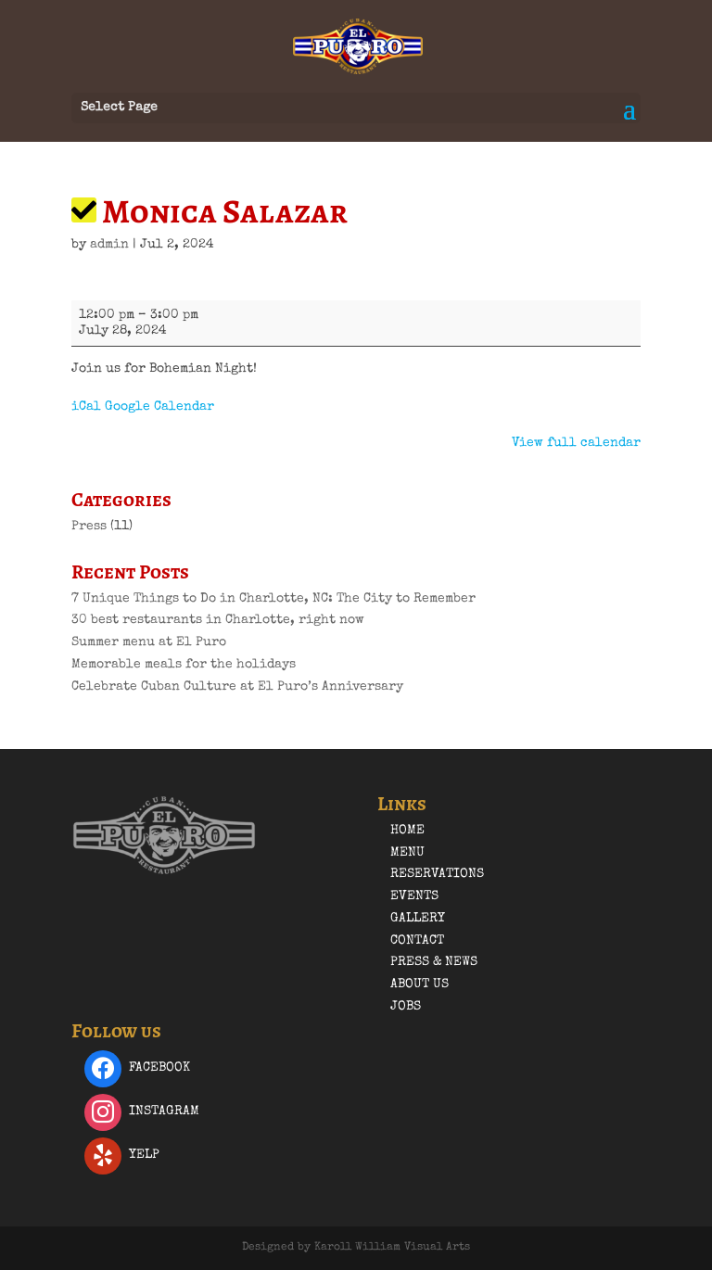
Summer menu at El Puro (148, 642)
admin (109, 244)
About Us (419, 984)
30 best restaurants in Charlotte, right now (217, 620)
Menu (407, 852)
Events (414, 896)
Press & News (433, 962)
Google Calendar (159, 406)
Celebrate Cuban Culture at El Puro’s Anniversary (237, 686)
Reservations (437, 874)
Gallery (417, 918)
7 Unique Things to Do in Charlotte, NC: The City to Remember (273, 598)
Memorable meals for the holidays (183, 664)
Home (407, 830)
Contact (417, 940)
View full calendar (576, 443)
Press (89, 526)
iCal (86, 406)
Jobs (405, 1006)
